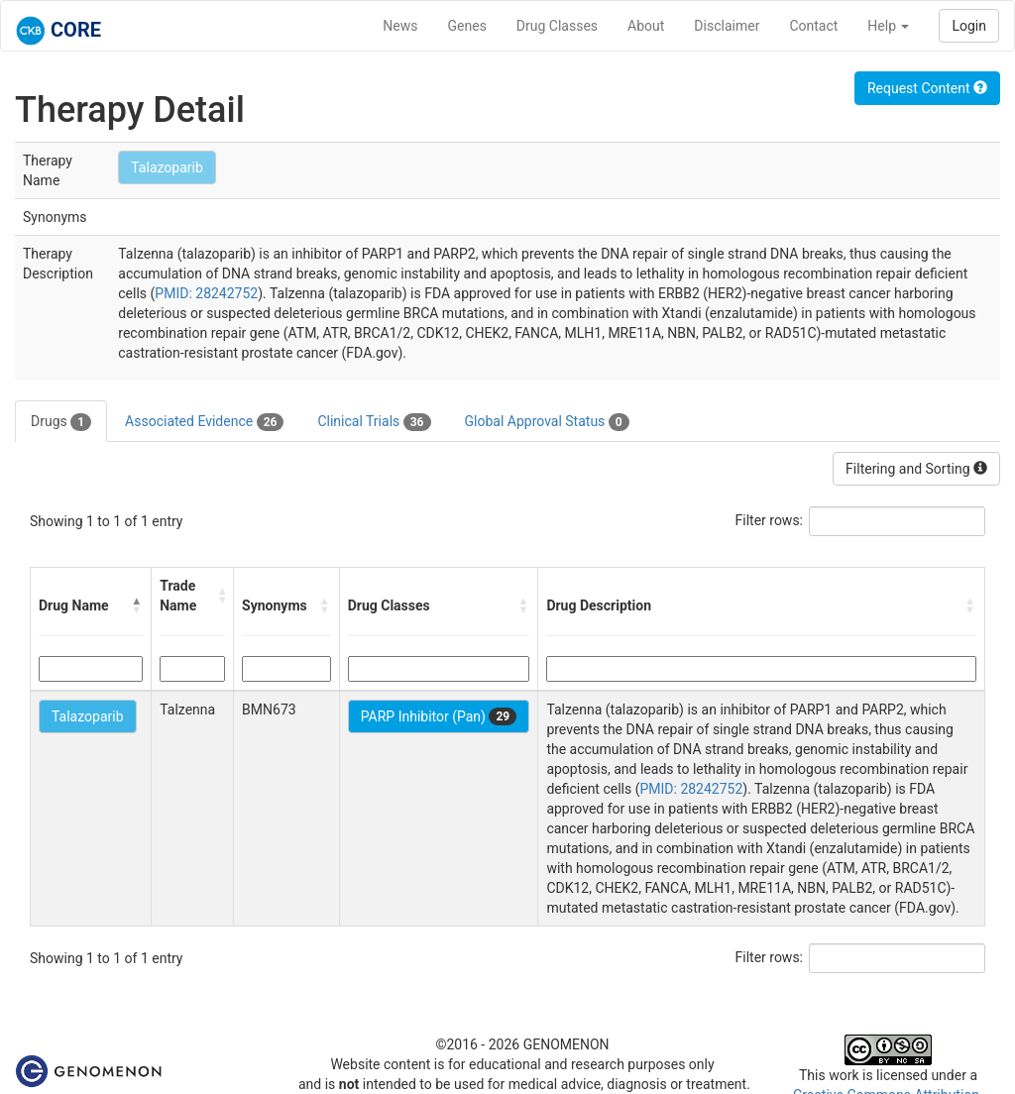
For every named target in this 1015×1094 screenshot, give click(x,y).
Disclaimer (726, 26)
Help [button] (888, 26)
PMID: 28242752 (206, 293)
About (645, 26)
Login (969, 26)
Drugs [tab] (61, 422)
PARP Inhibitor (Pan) (439, 716)
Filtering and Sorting (916, 469)
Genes (467, 26)
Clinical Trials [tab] (373, 422)
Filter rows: (769, 520)
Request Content (927, 88)
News (400, 26)
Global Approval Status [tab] (547, 422)
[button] (137, 605)
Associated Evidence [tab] (204, 422)
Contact (813, 26)
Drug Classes (557, 26)
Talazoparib (167, 167)
